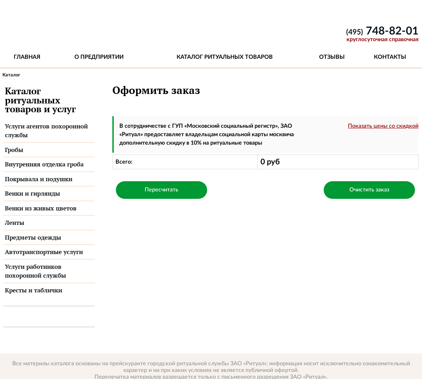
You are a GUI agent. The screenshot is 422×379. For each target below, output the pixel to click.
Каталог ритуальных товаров (225, 57)
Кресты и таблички (33, 290)
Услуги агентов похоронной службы (46, 130)
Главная (27, 57)
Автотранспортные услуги (44, 252)
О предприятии (99, 57)
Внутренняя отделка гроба (44, 164)
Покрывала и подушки (38, 179)
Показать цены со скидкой (383, 126)
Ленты (14, 223)
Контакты (390, 57)
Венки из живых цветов (41, 208)
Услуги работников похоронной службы (35, 271)
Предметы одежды (33, 237)
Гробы (14, 150)
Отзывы (332, 57)
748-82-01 (382, 31)
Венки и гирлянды (32, 193)
